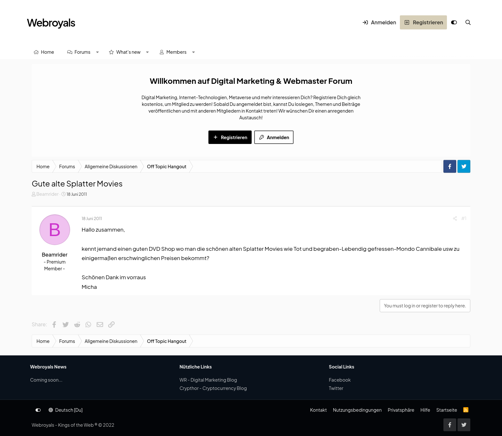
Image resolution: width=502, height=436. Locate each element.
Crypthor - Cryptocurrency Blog (213, 388)
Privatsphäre (401, 410)
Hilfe (425, 410)
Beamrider (47, 194)
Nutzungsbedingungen (357, 410)
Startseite (446, 410)
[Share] (455, 218)
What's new (128, 52)
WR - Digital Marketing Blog (208, 380)
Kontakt (318, 410)
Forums (83, 52)
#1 (463, 218)
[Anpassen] (454, 22)
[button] (97, 52)
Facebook (340, 380)
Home (47, 52)
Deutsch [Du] (66, 410)
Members (176, 52)
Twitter (336, 388)
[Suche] (468, 22)
